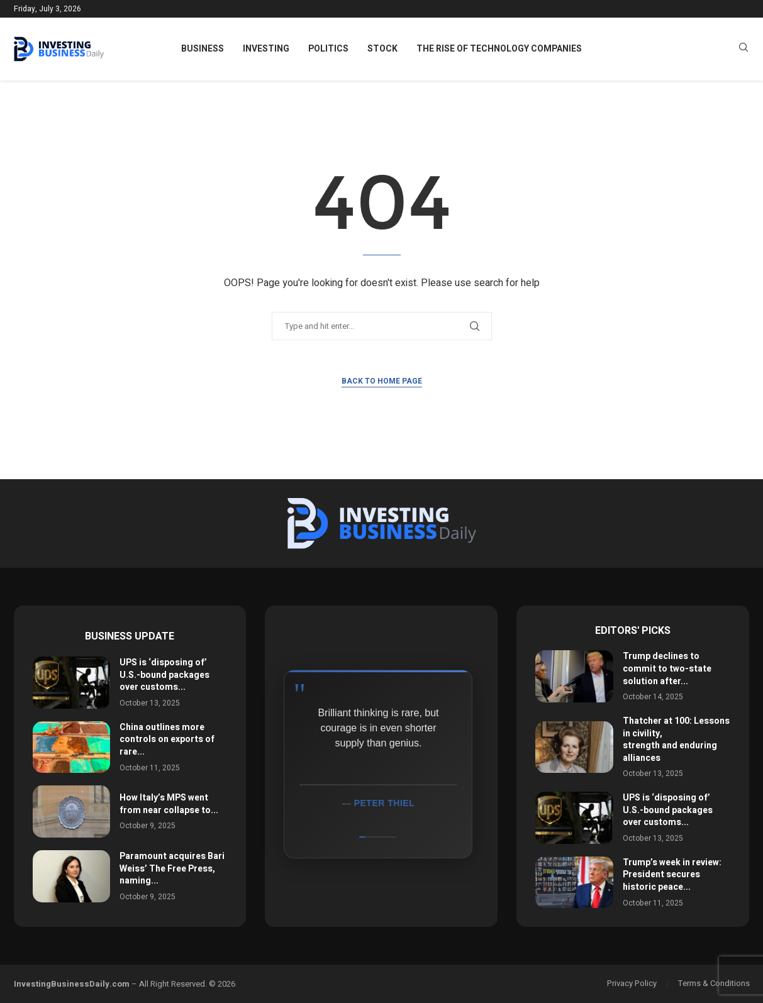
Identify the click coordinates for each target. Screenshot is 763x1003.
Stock (382, 48)
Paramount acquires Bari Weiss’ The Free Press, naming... (172, 868)
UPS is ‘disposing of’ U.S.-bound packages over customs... (164, 675)
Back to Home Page (382, 381)
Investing (266, 48)
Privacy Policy (632, 983)
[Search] (743, 49)
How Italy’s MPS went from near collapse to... (169, 804)
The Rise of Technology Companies (499, 48)
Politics (328, 48)
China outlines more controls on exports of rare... (167, 739)
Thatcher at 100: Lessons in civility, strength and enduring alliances (676, 739)
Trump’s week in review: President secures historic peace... (672, 875)
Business (202, 48)
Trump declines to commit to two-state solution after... (667, 668)
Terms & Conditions (714, 983)
